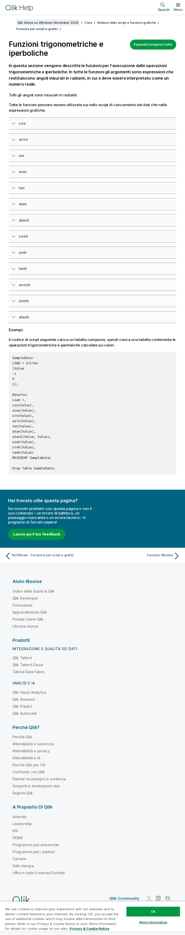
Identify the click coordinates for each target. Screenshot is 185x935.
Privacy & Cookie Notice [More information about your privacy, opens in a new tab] (89, 928)
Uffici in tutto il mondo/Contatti (39, 873)
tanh (23, 268)
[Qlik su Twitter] (149, 898)
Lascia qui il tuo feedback (36, 534)
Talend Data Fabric (29, 672)
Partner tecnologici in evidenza (39, 779)
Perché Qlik (22, 737)
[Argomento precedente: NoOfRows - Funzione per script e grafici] (47, 556)
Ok (153, 911)
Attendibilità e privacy (31, 751)
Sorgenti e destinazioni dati (36, 786)
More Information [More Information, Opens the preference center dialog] (153, 922)
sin (21, 155)
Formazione (23, 605)
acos (23, 139)
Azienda (19, 817)
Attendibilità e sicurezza (33, 744)
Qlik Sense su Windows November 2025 (47, 23)
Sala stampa (23, 866)
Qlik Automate (25, 713)
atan (23, 204)
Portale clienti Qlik (28, 619)
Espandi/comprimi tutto (153, 44)
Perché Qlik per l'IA (29, 765)
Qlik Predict (22, 706)
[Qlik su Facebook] (167, 898)
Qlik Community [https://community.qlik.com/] (124, 898)
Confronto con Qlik (29, 772)
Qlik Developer (25, 598)
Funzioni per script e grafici (37, 29)
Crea (88, 23)
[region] (92, 918)
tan (22, 187)
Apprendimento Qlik (30, 612)
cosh (23, 236)
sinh (23, 252)
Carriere (19, 859)
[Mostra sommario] (10, 22)
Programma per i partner (34, 852)
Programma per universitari (36, 845)
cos (22, 123)
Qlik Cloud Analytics (29, 692)
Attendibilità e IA (26, 758)
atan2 (24, 220)
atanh (24, 317)
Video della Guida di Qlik (34, 591)
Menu (178, 10)
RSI (15, 831)
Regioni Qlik (23, 793)
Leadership (22, 824)
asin (23, 171)
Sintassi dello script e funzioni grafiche (126, 23)
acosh (24, 284)
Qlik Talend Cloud (28, 665)
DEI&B (18, 838)
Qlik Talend (22, 658)
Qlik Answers (24, 699)
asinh (24, 300)
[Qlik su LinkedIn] (158, 898)
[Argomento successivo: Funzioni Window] (137, 556)
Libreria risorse (26, 626)
